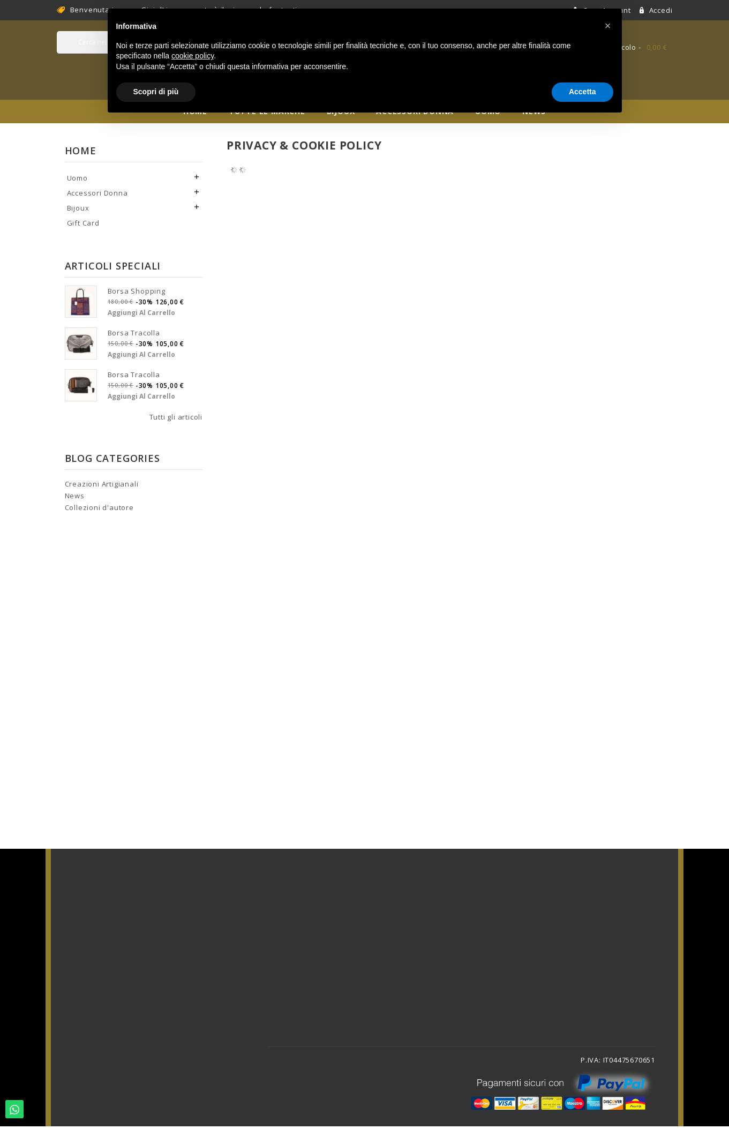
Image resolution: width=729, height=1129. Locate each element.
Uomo (77, 180)
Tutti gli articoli (175, 419)
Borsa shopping (137, 293)
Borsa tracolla (134, 335)
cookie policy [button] (192, 55)
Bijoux (78, 210)
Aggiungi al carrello (141, 315)
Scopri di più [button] (156, 91)
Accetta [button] (582, 91)
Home (80, 153)
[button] (608, 25)
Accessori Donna (97, 195)
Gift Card (83, 225)
